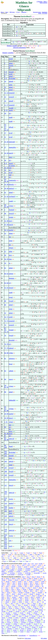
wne (35, 553)
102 (5, 453)
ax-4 (3, 565)
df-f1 (41, 591)
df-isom (20, 592)
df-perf (14, 627)
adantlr (11, 81)
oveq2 (11, 297)
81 (5, 358)
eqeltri (11, 110)
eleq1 (10, 458)
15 (5, 97)
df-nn (26, 602)
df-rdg (22, 595)
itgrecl (11, 418)
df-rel (34, 587)
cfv (14, 556)
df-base (35, 613)
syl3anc (11, 409)
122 (5, 535)
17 (7, 105)
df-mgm (15, 620)
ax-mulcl (20, 570)
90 (7, 418)
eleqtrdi (11, 72)
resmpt (11, 217)
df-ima (24, 589)
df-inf (32, 598)
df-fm (22, 628)
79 (7, 348)
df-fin (8, 598)
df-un (3, 583)
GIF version (44, 13)
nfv (10, 245)
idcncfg (11, 184)
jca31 (10, 546)
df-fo (3, 592)
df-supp (38, 594)
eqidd (10, 117)
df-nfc (22, 580)
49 (7, 224)
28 (7, 153)
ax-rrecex (12, 573)
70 (5, 330)
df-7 (17, 603)
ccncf (39, 559)
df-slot (21, 613)
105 (5, 461)
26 (7, 142)
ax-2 (32, 563)
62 (7, 273)
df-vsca (37, 614)
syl (10, 283)
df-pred (31, 589)
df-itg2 (15, 631)
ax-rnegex (4, 573)
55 (5, 288)
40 (7, 188)
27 (5, 147)
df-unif (26, 616)
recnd (10, 133)
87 (5, 410)
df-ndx (28, 613)
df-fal (13, 578)
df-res (18, 589)
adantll (11, 101)
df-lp (7, 627)
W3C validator (44, 638)
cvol (4, 561)
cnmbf (11, 201)
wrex (3, 554)
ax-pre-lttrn (37, 573)
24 (5, 153)
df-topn (10, 617)
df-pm (20, 597)
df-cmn (16, 622)
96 (7, 433)
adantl (11, 76)
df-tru (7, 578)
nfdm (10, 251)
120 (5, 524)
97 (5, 436)
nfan (10, 259)
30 (5, 160)
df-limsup (40, 609)
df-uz (8, 605)
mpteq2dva (12, 147)
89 (7, 414)
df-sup (26, 598)
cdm (39, 554)
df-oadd (40, 595)
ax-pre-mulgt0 (10, 574)
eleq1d (11, 485)
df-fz (28, 606)
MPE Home (12, 12)
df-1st (25, 594)
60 (5, 273)
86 (5, 392)
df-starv (24, 614)
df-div (20, 602)
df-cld (24, 625)
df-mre (36, 619)
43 (5, 207)
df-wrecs (9, 595)
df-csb (37, 581)
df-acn (14, 600)
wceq (21, 553)
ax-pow (32, 566)
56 (5, 259)
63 (5, 283)
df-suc (13, 591)
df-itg (28, 631)
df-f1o (8, 592)
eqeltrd (11, 230)
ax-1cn (35, 568)
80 (7, 353)
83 (5, 371)
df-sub (7, 602)
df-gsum (24, 617)
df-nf (24, 578)
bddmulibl (12, 400)
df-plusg (9, 614)
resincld (11, 97)
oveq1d (11, 468)
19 (6, 110)
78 (7, 344)
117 (5, 540)
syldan (11, 353)
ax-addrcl (11, 570)
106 (5, 492)
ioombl (11, 108)
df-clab (3, 580)
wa (15, 553)
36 (5, 181)
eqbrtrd (11, 348)
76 (5, 335)
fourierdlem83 (22, 635)
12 (5, 87)
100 (5, 447)
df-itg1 (8, 631)
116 (5, 546)
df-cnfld (28, 624)
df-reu (13, 581)
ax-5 (8, 565)
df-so (7, 587)
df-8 (23, 603)
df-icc (22, 606)
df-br (7, 586)
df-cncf (22, 630)
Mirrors (2, 12)
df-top (35, 624)
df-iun (31, 584)
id (9, 67)
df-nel (33, 580)
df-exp (17, 608)
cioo (10, 559)
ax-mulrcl (27, 570)
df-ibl (21, 631)
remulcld (11, 93)
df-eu (41, 578)
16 (5, 101)
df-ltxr (39, 600)
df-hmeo (9, 628)
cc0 (3, 557)
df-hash (36, 608)
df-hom (33, 616)
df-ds (20, 616)
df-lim (7, 591)
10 (5, 81)
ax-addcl (4, 570)
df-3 (38, 602)
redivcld (11, 439)
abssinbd (11, 340)
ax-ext (7, 566)
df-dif (42, 581)
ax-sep (19, 566)
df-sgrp (22, 620)
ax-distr (18, 571)
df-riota (27, 592)
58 (5, 255)
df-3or (38, 576)
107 (5, 468)
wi (11, 553)
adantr (11, 63)
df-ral (39, 580)
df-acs (8, 620)
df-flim (29, 628)
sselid (10, 74)
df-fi (21, 598)
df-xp (29, 587)
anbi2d (11, 461)
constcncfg (12, 180)
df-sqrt (26, 609)
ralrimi (11, 273)
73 (7, 321)
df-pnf (20, 600)
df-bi (23, 576)
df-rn (12, 589)
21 (5, 124)
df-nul (25, 583)
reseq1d (11, 213)
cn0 (4, 559)
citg (27, 561)
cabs (18, 559)
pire (10, 425)
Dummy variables (8, 53)
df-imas (22, 619)
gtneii (10, 433)
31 (5, 196)
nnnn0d (11, 455)
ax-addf (28, 574)
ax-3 (36, 563)
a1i (10, 113)
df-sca (30, 614)
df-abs (32, 609)
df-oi (38, 598)
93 (5, 427)
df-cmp (41, 627)
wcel (28, 553)
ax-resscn (12, 165)
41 (5, 192)
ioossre (11, 65)
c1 (8, 557)
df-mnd (29, 620)
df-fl (41, 606)
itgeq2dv (11, 520)
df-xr (33, 600)
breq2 (10, 364)
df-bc (29, 608)
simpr (10, 241)
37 (5, 177)
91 (6, 422)
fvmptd (11, 330)
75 (7, 331)
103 (5, 544)
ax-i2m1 (26, 571)
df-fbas (15, 624)
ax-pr (38, 566)
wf (9, 556)
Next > (45, 1)
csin (25, 559)
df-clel (16, 580)
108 (5, 471)
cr (43, 556)
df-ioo (3, 606)
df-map (14, 597)
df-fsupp (15, 598)
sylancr (11, 206)
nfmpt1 (11, 248)
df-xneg (26, 605)
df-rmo (7, 581)
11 (5, 105)
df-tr (26, 586)
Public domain (28, 638)
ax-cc (13, 568)
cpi (30, 559)
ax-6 (13, 565)
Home (6, 12)
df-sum (17, 611)
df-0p (34, 631)
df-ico (16, 606)
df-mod (3, 608)
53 (5, 409)
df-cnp (26, 627)
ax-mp (24, 563)
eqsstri (11, 163)
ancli (10, 511)
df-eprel (37, 586)
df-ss (14, 583)
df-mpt (20, 586)
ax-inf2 (7, 568)
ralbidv (11, 371)
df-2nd (31, 594)
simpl (10, 465)
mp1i (10, 221)
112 (5, 493)
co (27, 556)
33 (7, 168)
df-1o (27, 595)
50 (5, 230)
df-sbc (31, 581)
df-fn (31, 591)
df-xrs (8, 619)
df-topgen (31, 617)
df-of (8, 594)
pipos (10, 431)
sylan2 (11, 422)
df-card (8, 600)
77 (5, 348)
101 (5, 451)
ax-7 (18, 565)
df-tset (7, 616)
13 (5, 93)
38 (7, 181)
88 (7, 410)
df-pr (3, 584)
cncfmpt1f (12, 196)
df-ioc (9, 606)
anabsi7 (11, 503)
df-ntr (30, 625)
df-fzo (34, 606)
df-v (25, 581)
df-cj (8, 609)
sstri (10, 168)
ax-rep (13, 566)
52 (5, 233)
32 (5, 168)
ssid (10, 175)
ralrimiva (12, 358)
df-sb (30, 578)
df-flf (35, 628)
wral (41, 553)
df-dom (38, 597)
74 (5, 325)
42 (7, 196)
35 (5, 179)
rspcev (11, 379)
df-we (23, 587)
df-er (8, 597)
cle (21, 557)
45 (5, 407)
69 (5, 305)
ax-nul (25, 566)
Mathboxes (23, 12)
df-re (13, 609)
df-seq (10, 608)
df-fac (23, 608)
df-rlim (10, 611)
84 (5, 379)
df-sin (30, 611)
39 (5, 188)
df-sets (15, 613)
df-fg (21, 624)
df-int (25, 584)
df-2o (33, 595)
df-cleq (10, 580)
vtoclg (11, 499)
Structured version (37, 12)
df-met (38, 622)
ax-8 (23, 565)
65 (7, 288)
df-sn (42, 583)
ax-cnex (20, 568)
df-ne (28, 580)
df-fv (14, 592)
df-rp (19, 605)
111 (5, 485)
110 (5, 480)
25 (5, 142)
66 (5, 353)
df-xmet (31, 622)
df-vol (35, 630)
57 (5, 251)
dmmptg (11, 278)
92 (5, 438)
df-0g (16, 617)
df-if (31, 583)
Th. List (18, 12)
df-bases (17, 625)
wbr (24, 554)
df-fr (12, 587)
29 (5, 414)
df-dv (3, 633)
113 (5, 498)
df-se (17, 587)
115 (5, 508)
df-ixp (26, 597)
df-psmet (23, 622)
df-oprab (40, 592)
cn (39, 557)
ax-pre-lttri (28, 573)
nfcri (10, 255)
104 (5, 507)
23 (7, 130)
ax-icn (42, 568)
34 (5, 170)
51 (7, 230)
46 (5, 213)
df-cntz (9, 622)
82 (5, 387)
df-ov (33, 592)
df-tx (3, 628)
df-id (31, 586)
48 (7, 221)
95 (5, 433)
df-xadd (33, 605)
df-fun (25, 591)
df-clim (3, 611)
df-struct (8, 613)
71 (7, 317)
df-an (28, 576)
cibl (21, 561)
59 (7, 259)
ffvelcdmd (12, 78)
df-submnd (37, 620)
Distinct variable (12, 46)
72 (5, 321)
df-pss (19, 583)
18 (5, 418)
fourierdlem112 (33, 635)
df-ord (37, 589)
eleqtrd (11, 288)
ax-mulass (10, 571)
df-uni (19, 584)
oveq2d (11, 475)
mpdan (11, 508)
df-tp (8, 584)
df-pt (38, 617)
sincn (10, 157)
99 (5, 445)
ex (9, 263)
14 (7, 93)
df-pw (36, 583)
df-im (19, 609)
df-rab (19, 581)
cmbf (14, 561)
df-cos (36, 611)
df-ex (19, 578)
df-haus (34, 627)
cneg (27, 557)
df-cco (40, 616)
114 (5, 503)
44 (7, 207)
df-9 (28, 603)
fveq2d (11, 301)
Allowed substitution (19, 47)
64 (7, 283)
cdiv (34, 557)
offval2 (11, 127)
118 (5, 516)
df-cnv (40, 587)
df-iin (37, 584)
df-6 (12, 603)
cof (33, 556)
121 (5, 531)
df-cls (36, 625)
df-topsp (10, 625)
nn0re (10, 85)
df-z (40, 603)
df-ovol (29, 630)
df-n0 (34, 603)
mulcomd (12, 142)
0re (10, 429)
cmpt (31, 554)
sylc (10, 540)
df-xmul (41, 605)
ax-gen (40, 563)
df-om (19, 594)
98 (7, 439)
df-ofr (13, 594)
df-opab (13, 586)
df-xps (29, 619)
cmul (15, 557)
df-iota (19, 591)
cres (2, 556)
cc (38, 556)
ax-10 (34, 565)
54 (5, 385)
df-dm (7, 589)
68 (5, 301)
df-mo (35, 578)
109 (5, 475)
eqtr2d (11, 153)
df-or (33, 576)
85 (7, 387)
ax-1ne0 (33, 571)
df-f (36, 591)
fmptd (11, 446)
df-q (14, 605)
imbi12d (11, 492)
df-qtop (15, 619)
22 (5, 130)
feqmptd (11, 210)
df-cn (20, 627)
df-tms (15, 630)
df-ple (13, 616)
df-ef (24, 611)
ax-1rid (40, 571)
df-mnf (27, 600)
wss (10, 554)
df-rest (3, 617)
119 (5, 529)
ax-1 (29, 563)
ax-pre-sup (20, 574)
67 (5, 328)
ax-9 (28, 565)
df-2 (32, 602)
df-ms (8, 630)
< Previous (39, 1)
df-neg (13, 602)
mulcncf (11, 188)
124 (5, 548)
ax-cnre (20, 573)
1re (10, 237)
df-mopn (8, 624)
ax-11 (39, 565)
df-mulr (16, 614)
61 (5, 268)
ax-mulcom (36, 570)
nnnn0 (11, 59)
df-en (32, 597)
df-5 (6, 603)
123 (5, 542)
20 (5, 113)
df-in (8, 583)
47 (5, 224)
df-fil (16, 628)
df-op (13, 584)
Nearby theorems (43, 2)
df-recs (16, 595)
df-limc (41, 631)
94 (5, 439)
